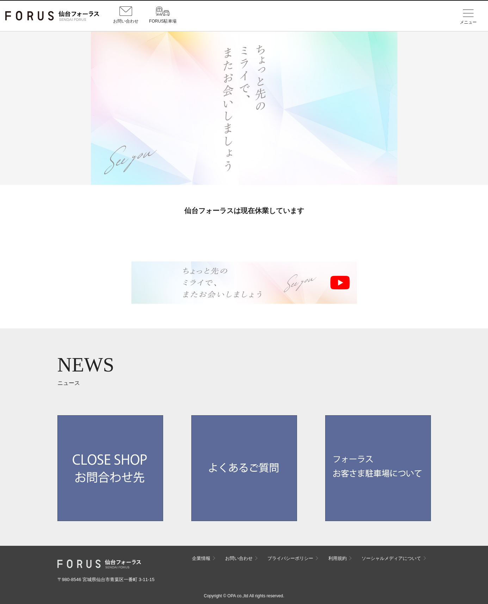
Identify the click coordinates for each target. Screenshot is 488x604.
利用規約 (337, 558)
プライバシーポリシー (290, 558)
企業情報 (201, 558)
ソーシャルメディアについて (391, 558)
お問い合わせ (239, 558)
